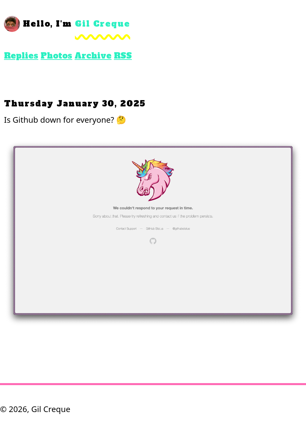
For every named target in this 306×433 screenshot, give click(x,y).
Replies (21, 55)
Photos (56, 55)
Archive (93, 55)
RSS (123, 55)
